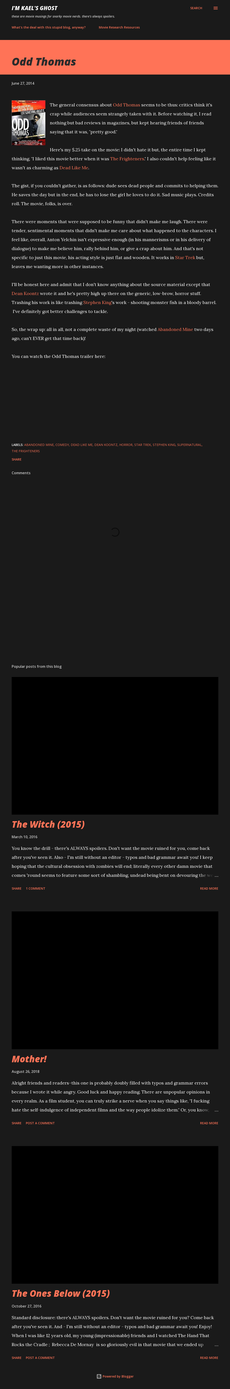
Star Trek (185, 257)
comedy (62, 445)
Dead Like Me (74, 167)
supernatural (189, 445)
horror (126, 445)
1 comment (35, 888)
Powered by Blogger (115, 1376)
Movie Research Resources (119, 27)
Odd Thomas (126, 105)
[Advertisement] (115, 625)
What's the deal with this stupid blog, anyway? (49, 27)
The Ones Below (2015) (61, 1293)
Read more (209, 888)
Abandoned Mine (175, 329)
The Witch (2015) (48, 824)
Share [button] (17, 459)
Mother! (29, 1059)
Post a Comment (40, 1123)
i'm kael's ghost (34, 8)
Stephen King (97, 302)
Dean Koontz (25, 293)
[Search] (196, 8)
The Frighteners (127, 158)
